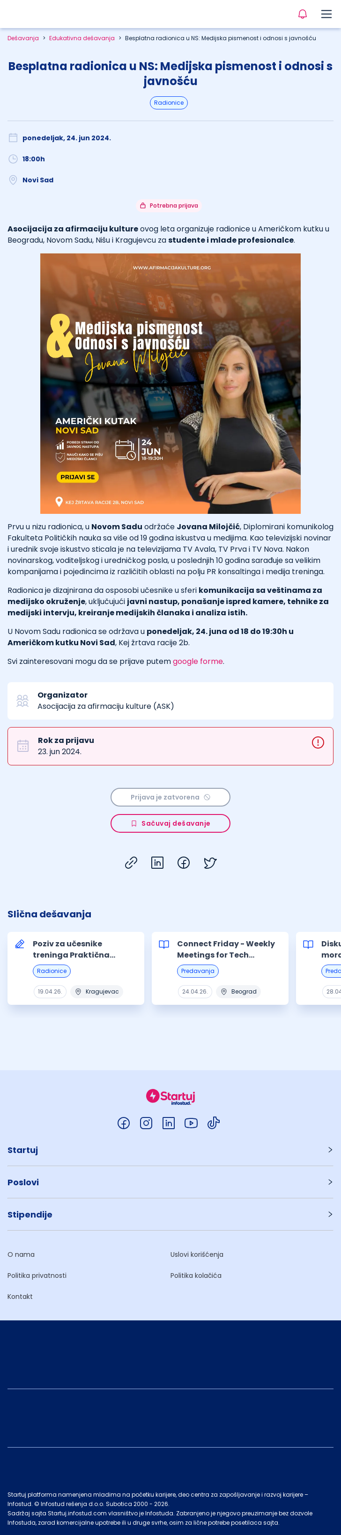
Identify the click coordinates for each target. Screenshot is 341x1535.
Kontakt (20, 1296)
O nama (21, 1254)
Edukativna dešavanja (82, 38)
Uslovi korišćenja (196, 1254)
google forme (198, 661)
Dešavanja (23, 38)
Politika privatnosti (37, 1275)
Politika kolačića (196, 1275)
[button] (170, 1150)
